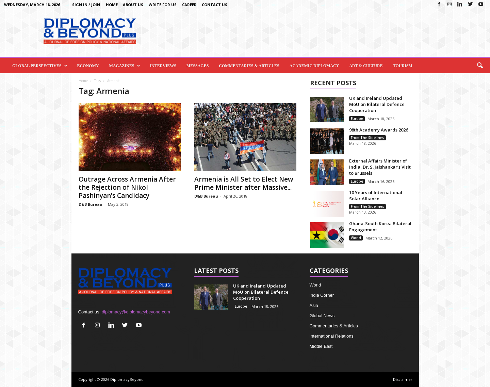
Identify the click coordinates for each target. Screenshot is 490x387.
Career (189, 4)
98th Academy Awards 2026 (378, 130)
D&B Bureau (90, 204)
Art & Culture (365, 65)
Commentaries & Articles (249, 65)
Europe (357, 118)
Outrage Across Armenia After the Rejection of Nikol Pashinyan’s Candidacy (127, 187)
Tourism (402, 65)
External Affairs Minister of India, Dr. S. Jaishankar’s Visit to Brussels (380, 167)
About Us (133, 4)
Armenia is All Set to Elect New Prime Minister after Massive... (243, 183)
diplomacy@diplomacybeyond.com (136, 311)
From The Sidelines (367, 137)
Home (112, 4)
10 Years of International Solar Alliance (375, 195)
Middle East (321, 346)
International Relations (332, 336)
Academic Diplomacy (314, 65)
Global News (322, 315)
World (356, 237)
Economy (88, 65)
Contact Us (214, 4)
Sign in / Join (86, 4)
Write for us (163, 4)
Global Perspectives (39, 65)
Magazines (124, 65)
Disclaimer (402, 379)
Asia (314, 305)
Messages (197, 65)
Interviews (163, 65)
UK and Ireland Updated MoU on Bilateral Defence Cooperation (377, 104)
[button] (479, 65)
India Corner (322, 295)
